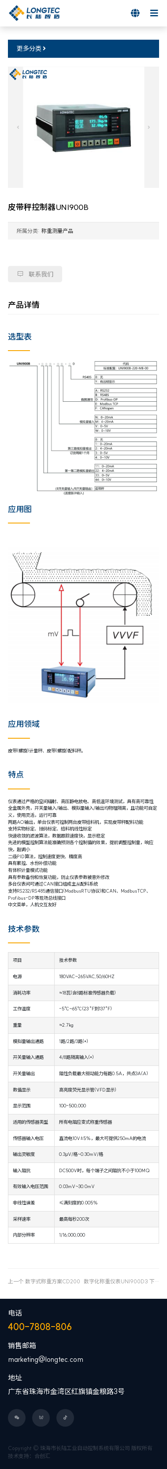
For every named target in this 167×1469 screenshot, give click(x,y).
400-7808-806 (40, 1326)
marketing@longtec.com (45, 1359)
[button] (18, 127)
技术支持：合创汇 (29, 1456)
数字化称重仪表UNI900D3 (116, 1281)
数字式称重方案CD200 (52, 1281)
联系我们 (35, 274)
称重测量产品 (57, 231)
